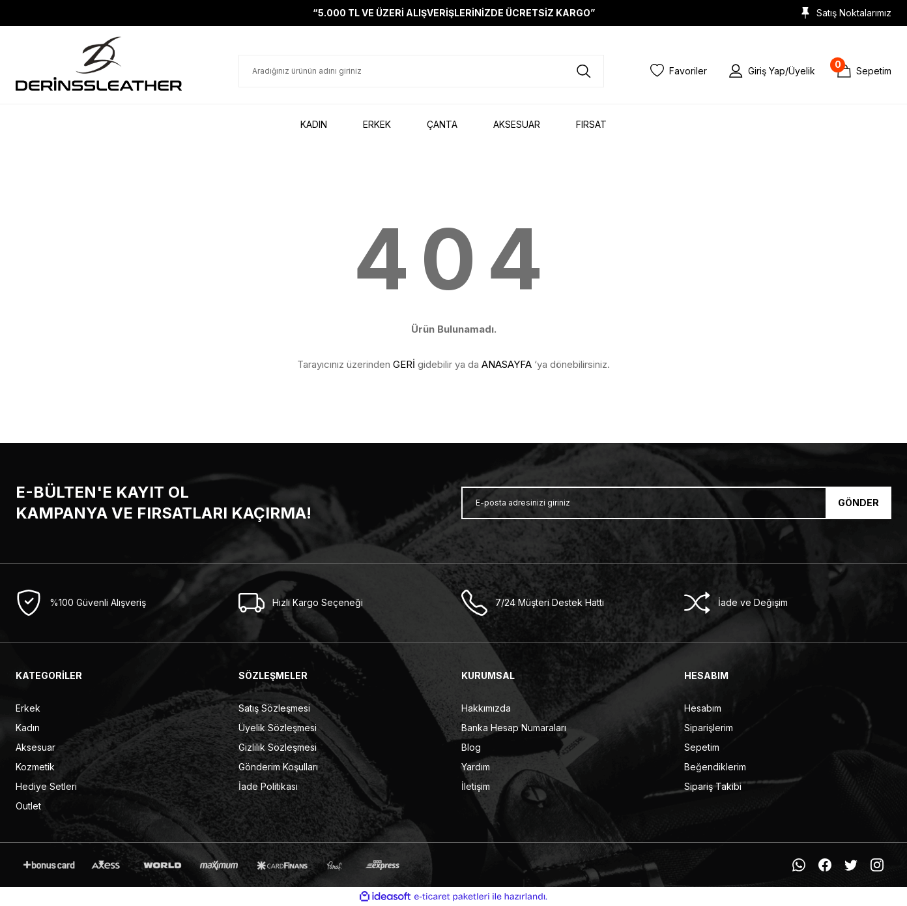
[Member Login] (736, 70)
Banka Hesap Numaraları (513, 727)
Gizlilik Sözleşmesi (277, 747)
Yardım (475, 766)
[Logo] (99, 64)
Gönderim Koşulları (278, 766)
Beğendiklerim (715, 766)
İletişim (475, 786)
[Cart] (864, 71)
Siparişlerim (708, 727)
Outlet (28, 805)
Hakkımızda (486, 708)
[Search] (421, 71)
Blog (471, 747)
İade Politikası (268, 786)
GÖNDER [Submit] (858, 502)
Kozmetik (35, 766)
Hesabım (702, 708)
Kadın (28, 727)
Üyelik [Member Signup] (801, 70)
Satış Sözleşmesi (274, 708)
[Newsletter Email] (676, 503)
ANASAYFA (507, 364)
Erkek (28, 708)
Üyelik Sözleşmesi (277, 727)
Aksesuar (35, 747)
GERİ (404, 364)
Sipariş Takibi (712, 786)
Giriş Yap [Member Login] (766, 70)
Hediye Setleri (46, 786)
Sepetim (701, 747)
